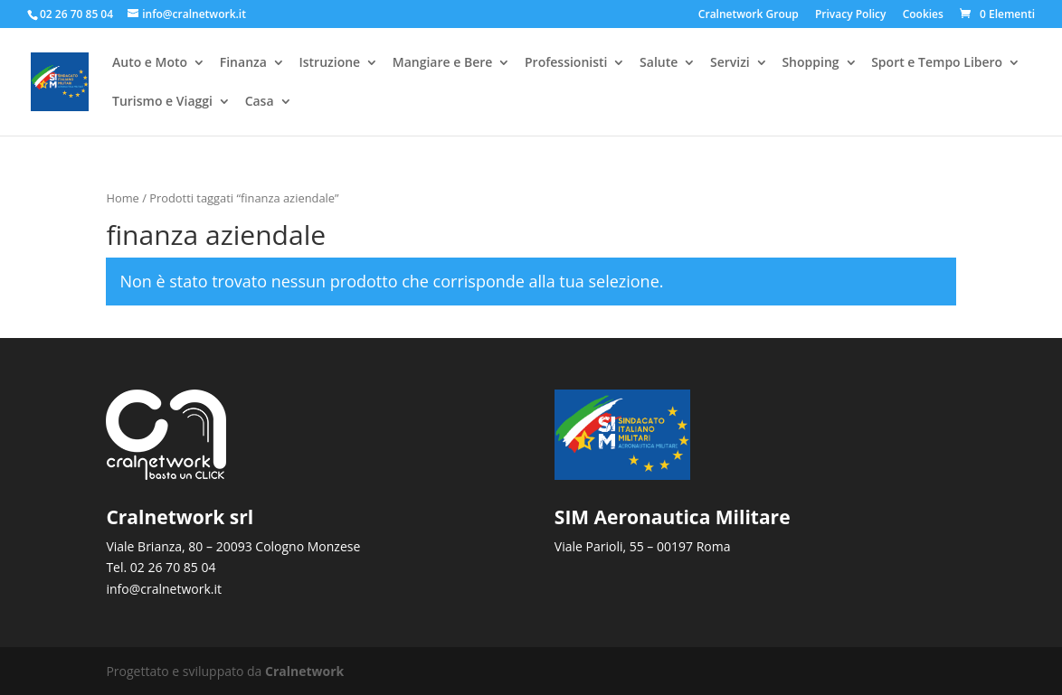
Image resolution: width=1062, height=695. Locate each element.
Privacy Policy (851, 15)
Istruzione (329, 64)
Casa (259, 103)
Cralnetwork (304, 671)
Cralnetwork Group (748, 15)
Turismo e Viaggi (162, 103)
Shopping (810, 64)
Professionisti (566, 64)
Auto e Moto (149, 64)
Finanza (243, 64)
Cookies (923, 15)
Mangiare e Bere (443, 64)
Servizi (730, 64)
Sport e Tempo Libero (936, 64)
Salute (659, 64)
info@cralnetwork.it (164, 588)
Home (122, 198)
